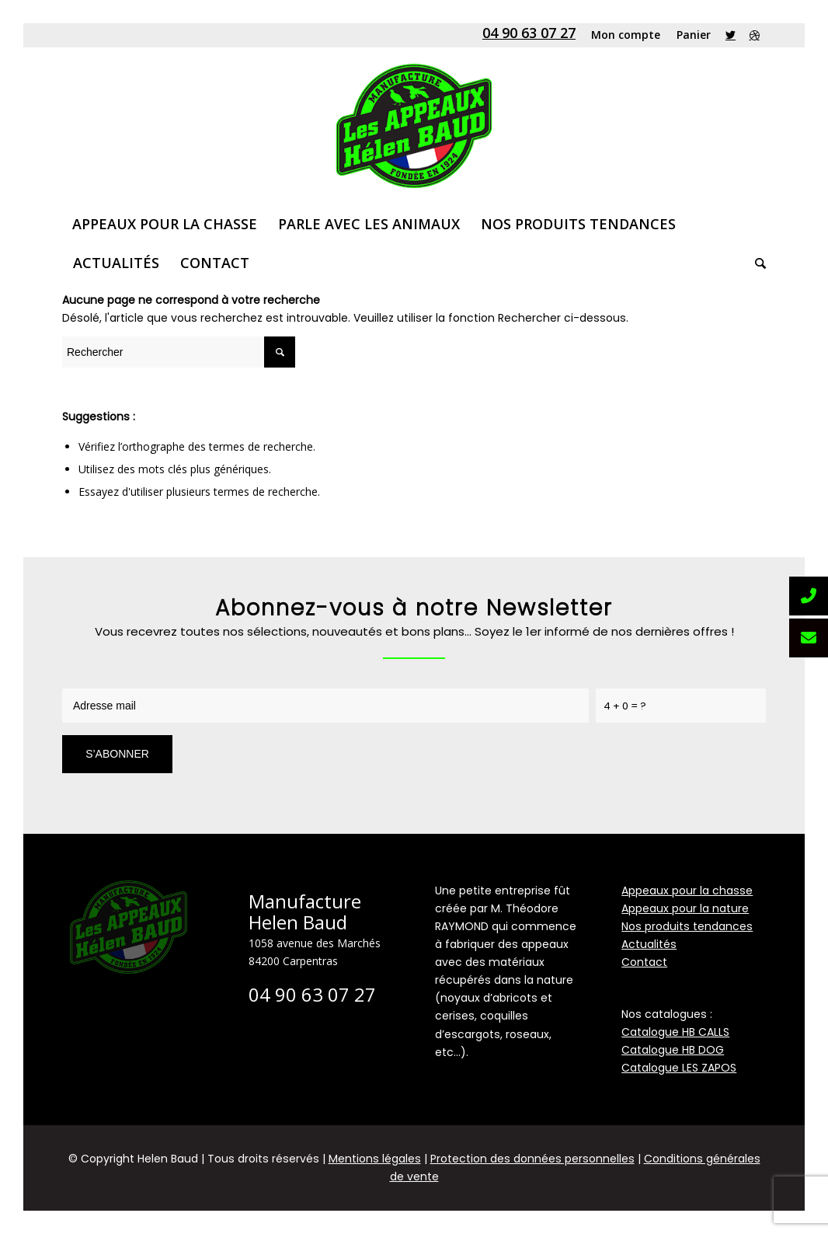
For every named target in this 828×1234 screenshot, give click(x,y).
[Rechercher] (755, 262)
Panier (694, 34)
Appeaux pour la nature (685, 908)
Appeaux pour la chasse (687, 890)
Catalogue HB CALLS (675, 1032)
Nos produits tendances (687, 926)
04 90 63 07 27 (529, 32)
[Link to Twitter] (730, 35)
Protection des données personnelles (532, 1158)
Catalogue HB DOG (672, 1050)
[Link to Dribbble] (754, 35)
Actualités (649, 944)
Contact (644, 962)
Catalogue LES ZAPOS (678, 1067)
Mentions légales (375, 1158)
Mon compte (625, 34)
